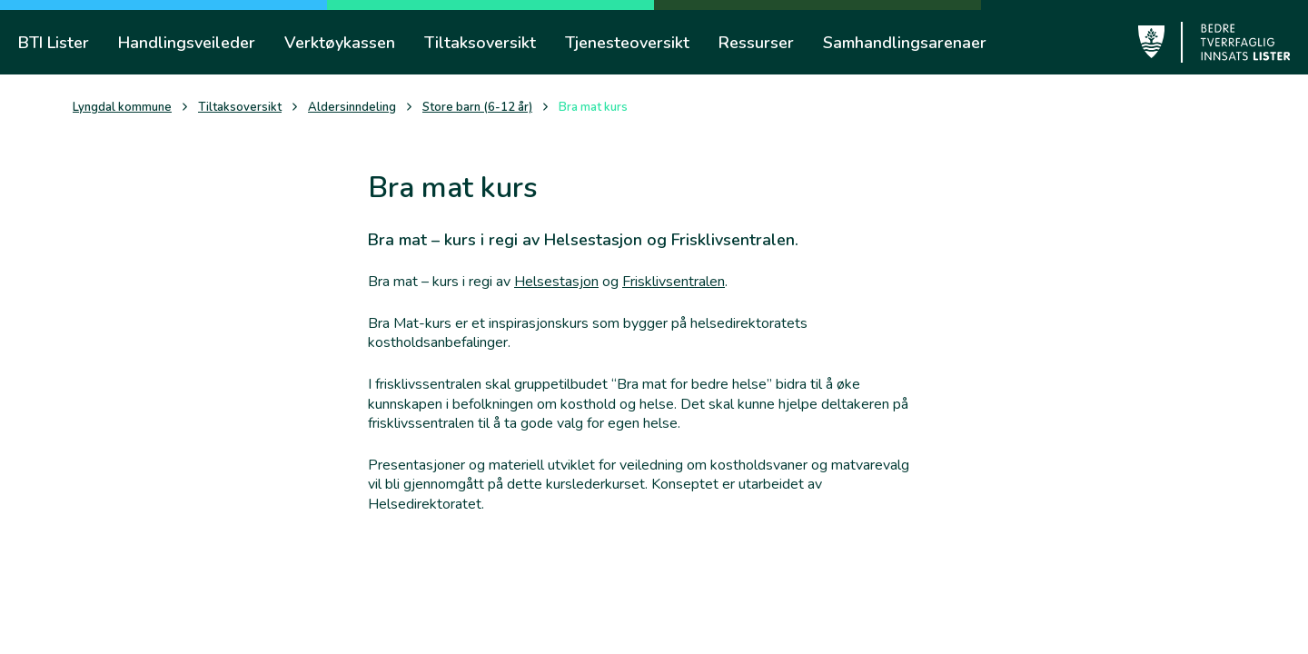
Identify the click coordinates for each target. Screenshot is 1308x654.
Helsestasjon (556, 282)
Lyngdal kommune (122, 108)
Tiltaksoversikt (240, 108)
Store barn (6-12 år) (477, 108)
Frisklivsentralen (673, 282)
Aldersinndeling (352, 108)
